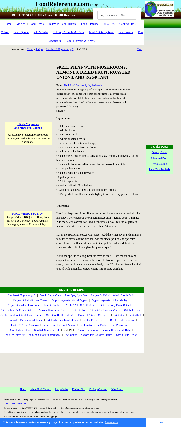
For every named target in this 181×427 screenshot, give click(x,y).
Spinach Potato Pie (15, 335)
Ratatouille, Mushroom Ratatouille (25, 320)
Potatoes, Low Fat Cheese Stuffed (17, 310)
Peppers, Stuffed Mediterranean (23, 305)
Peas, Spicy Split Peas (76, 295)
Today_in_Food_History (62, 23)
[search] (116, 15)
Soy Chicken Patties (20, 330)
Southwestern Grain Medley (94, 325)
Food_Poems (126, 32)
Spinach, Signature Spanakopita (44, 335)
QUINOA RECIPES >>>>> (60, 315)
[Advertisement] (28, 86)
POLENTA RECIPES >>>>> (79, 305)
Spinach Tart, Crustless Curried (96, 335)
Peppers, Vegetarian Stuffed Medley (109, 300)
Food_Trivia (37, 23)
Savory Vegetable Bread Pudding (59, 325)
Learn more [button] (111, 422)
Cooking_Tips (127, 23)
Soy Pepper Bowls (121, 325)
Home (7, 23)
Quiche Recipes (132, 310)
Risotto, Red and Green (94, 320)
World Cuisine (159, 163)
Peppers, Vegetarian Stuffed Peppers (69, 300)
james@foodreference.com (15, 403)
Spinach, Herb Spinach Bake (116, 330)
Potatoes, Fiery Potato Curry (52, 310)
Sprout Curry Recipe (126, 335)
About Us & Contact (40, 389)
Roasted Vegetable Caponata (24, 325)
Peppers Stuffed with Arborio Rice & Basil (112, 295)
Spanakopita (71, 335)
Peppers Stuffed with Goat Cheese (30, 300)
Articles (20, 23)
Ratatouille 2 (135, 315)
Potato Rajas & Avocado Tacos (105, 310)
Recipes (39, 49)
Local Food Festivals (159, 169)
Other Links (117, 389)
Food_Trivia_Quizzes (101, 32)
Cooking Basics (159, 152)
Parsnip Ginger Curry (50, 295)
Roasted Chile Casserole (122, 320)
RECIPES (109, 23)
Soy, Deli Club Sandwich (46, 330)
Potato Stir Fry (78, 310)
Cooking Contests (98, 389)
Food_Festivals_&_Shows (80, 40)
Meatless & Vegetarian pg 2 (59, 49)
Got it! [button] (163, 422)
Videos (5, 32)
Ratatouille (119, 315)
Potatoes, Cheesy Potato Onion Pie (116, 305)
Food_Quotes (21, 32)
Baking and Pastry (159, 158)
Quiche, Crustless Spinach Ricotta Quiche (21, 315)
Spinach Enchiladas (88, 330)
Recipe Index (61, 389)
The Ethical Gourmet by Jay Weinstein (83, 85)
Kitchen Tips (78, 389)
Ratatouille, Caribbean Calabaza (63, 320)
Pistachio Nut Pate (52, 305)
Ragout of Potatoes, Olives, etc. (93, 315)
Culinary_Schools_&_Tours (68, 32)
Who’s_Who (41, 32)
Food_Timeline (89, 23)
